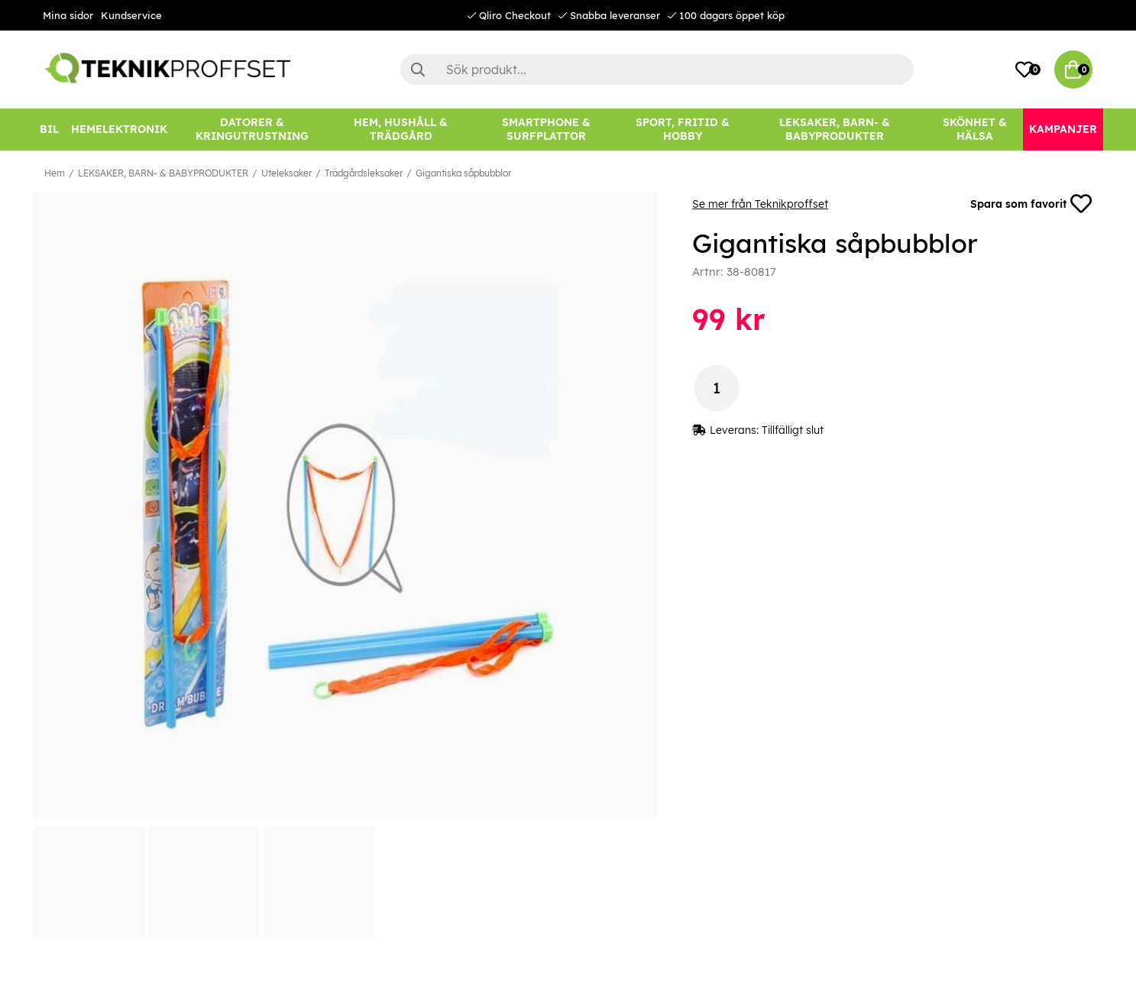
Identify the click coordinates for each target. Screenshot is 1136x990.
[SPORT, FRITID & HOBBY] (682, 129)
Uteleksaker (286, 173)
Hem (54, 173)
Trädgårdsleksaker (364, 173)
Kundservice (131, 15)
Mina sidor (68, 15)
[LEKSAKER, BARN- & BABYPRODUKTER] (835, 129)
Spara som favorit (1031, 204)
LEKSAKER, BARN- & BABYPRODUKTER (163, 173)
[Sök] (657, 69)
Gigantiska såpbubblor (463, 173)
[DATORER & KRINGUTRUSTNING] (252, 129)
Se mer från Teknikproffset (760, 204)
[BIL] (49, 129)
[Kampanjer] (1063, 129)
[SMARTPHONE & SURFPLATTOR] (546, 129)
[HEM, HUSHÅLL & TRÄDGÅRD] (401, 129)
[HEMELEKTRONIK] (119, 129)
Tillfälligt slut (793, 430)
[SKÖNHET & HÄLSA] (975, 129)
